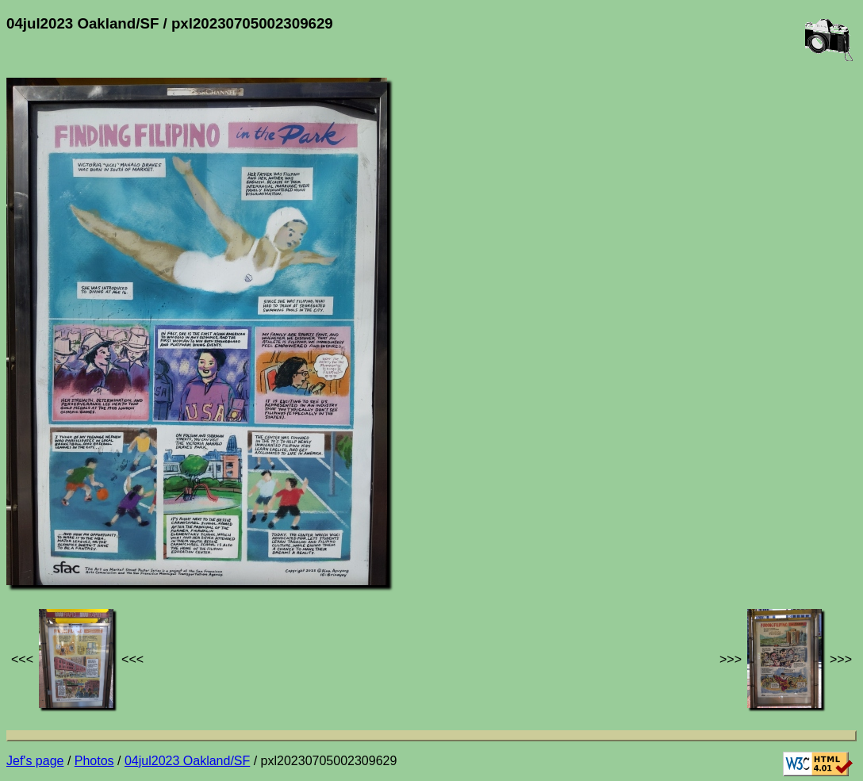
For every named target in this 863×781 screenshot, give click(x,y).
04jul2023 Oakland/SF (187, 761)
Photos (94, 761)
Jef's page (34, 761)
